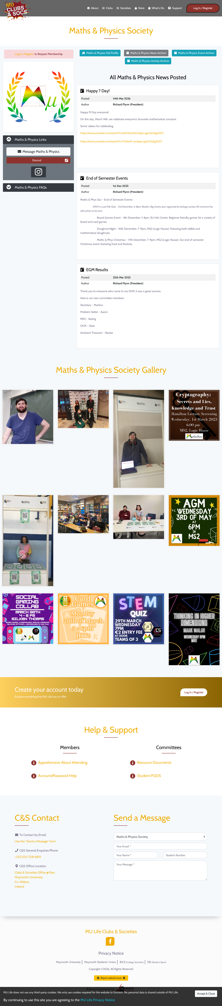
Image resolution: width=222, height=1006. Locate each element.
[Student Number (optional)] (185, 855)
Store (139, 8)
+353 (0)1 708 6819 (28, 857)
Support (175, 8)
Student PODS (149, 775)
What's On (156, 8)
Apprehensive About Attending (62, 762)
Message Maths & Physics (38, 151)
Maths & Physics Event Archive (194, 53)
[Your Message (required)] (160, 870)
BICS (132, 962)
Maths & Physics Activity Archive (148, 61)
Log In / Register (202, 8)
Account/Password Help (57, 775)
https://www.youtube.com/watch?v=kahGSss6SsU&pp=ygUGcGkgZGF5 (122, 133)
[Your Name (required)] (136, 855)
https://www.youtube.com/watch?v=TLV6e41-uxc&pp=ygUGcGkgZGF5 (121, 141)
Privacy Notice (111, 953)
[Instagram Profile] (38, 171)
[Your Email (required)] (160, 846)
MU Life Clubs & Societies (111, 931)
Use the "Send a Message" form (35, 841)
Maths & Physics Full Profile (100, 53)
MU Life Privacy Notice (97, 1000)
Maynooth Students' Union (100, 962)
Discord (50, 160)
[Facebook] (111, 942)
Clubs (107, 8)
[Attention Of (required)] (160, 837)
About (92, 8)
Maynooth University (68, 962)
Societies (124, 8)
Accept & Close (206, 993)
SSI (156, 962)
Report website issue (111, 977)
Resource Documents (154, 762)
